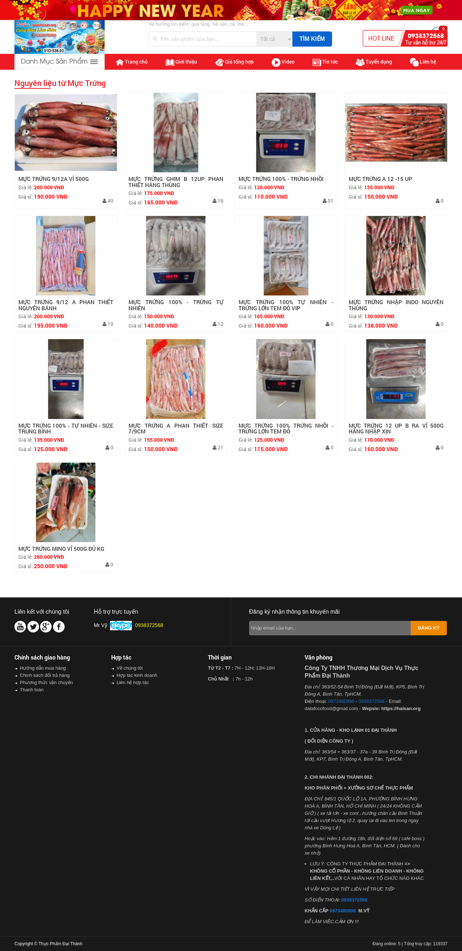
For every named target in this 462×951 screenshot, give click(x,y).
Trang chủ (132, 61)
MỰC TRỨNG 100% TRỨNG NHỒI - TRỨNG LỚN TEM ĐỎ (286, 428)
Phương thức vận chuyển (46, 682)
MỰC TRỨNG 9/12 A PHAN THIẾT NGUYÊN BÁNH (65, 305)
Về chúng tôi (130, 668)
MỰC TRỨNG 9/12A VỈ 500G (53, 178)
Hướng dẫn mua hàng (43, 668)
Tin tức (325, 62)
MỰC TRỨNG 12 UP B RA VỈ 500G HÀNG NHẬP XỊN (396, 428)
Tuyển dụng (374, 62)
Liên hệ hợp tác (133, 682)
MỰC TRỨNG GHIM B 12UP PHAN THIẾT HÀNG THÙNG (175, 182)
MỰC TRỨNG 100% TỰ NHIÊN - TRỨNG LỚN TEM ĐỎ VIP (286, 305)
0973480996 (341, 701)
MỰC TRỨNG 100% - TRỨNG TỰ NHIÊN (175, 305)
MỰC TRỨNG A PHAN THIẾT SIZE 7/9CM (175, 428)
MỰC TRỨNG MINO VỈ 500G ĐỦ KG (61, 548)
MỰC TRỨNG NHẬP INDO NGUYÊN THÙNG (396, 305)
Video (283, 62)
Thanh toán (32, 689)
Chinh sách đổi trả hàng (45, 675)
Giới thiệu (181, 61)
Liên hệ (423, 62)
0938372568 (371, 701)
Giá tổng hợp (234, 62)
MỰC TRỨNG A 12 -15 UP (380, 178)
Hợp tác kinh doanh (137, 675)
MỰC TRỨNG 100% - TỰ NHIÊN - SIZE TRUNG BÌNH (65, 428)
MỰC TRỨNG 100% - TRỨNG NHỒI (281, 178)
